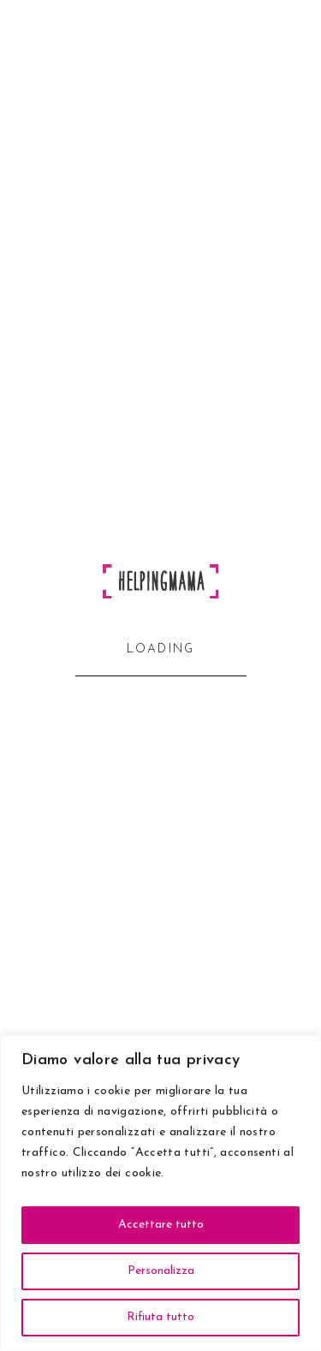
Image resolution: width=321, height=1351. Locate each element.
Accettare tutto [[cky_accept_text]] (161, 1224)
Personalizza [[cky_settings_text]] (161, 1271)
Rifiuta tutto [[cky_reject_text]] (160, 1317)
